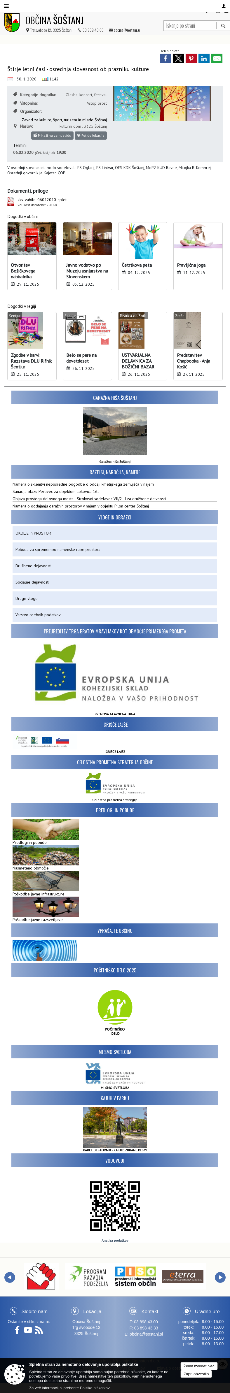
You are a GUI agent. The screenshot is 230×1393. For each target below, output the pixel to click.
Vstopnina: (25, 103)
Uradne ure (207, 1311)
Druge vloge (26, 598)
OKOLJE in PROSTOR (33, 533)
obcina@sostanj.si (127, 30)
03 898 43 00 (93, 30)
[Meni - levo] (6, 6)
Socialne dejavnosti (32, 582)
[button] (9, 1277)
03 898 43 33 (146, 1328)
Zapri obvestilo (196, 1374)
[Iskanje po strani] (190, 25)
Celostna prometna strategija (114, 799)
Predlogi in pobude (115, 810)
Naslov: (23, 126)
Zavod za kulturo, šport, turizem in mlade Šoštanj (64, 119)
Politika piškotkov (94, 1388)
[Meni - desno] (223, 6)
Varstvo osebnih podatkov (38, 614)
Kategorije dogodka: (34, 94)
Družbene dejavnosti (33, 565)
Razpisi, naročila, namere (115, 472)
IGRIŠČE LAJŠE (114, 751)
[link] (165, 58)
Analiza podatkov (115, 1240)
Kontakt (150, 1311)
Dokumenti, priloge (27, 191)
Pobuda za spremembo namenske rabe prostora (57, 549)
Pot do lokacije (90, 135)
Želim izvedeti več (199, 1366)
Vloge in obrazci (114, 517)
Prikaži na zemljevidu (52, 135)
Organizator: (27, 111)
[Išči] (223, 25)
